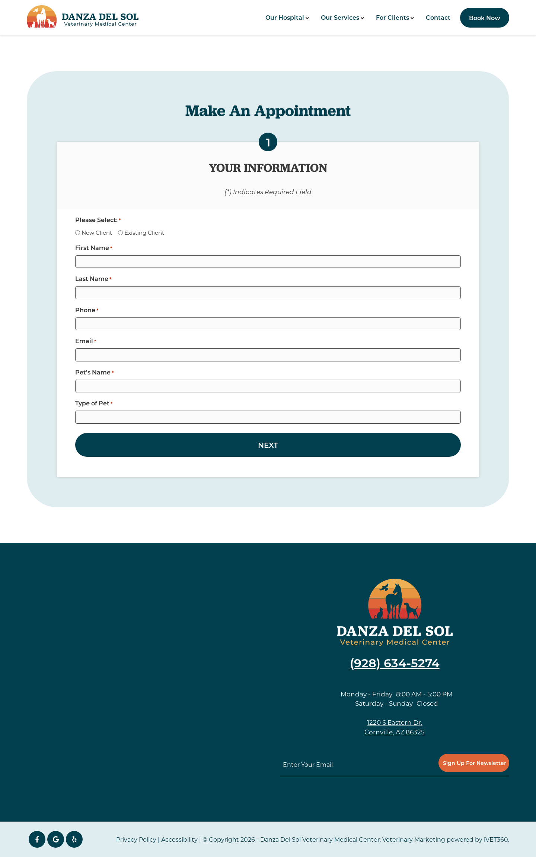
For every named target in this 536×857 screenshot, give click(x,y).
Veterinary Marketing (413, 839)
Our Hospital (284, 17)
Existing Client (144, 232)
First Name (93, 248)
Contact (438, 17)
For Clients (392, 17)
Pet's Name (94, 372)
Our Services (340, 17)
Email (85, 341)
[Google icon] (55, 839)
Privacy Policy (136, 839)
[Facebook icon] (37, 839)
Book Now (484, 18)
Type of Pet (93, 403)
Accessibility (179, 839)
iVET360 (496, 839)
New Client (97, 232)
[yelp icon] (74, 839)
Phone (86, 310)
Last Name (93, 279)
